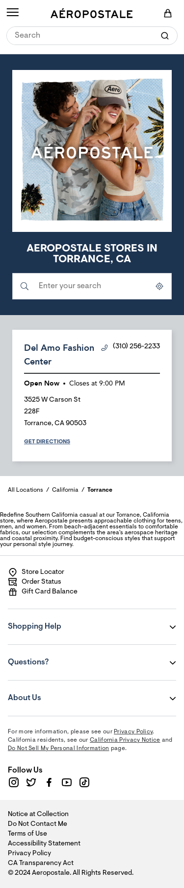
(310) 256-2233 (130, 347)
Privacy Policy (133, 732)
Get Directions (47, 442)
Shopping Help (67, 620)
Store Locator (36, 572)
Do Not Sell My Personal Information (58, 748)
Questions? (67, 655)
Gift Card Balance (43, 592)
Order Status (34, 582)
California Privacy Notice (125, 740)
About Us (67, 691)
